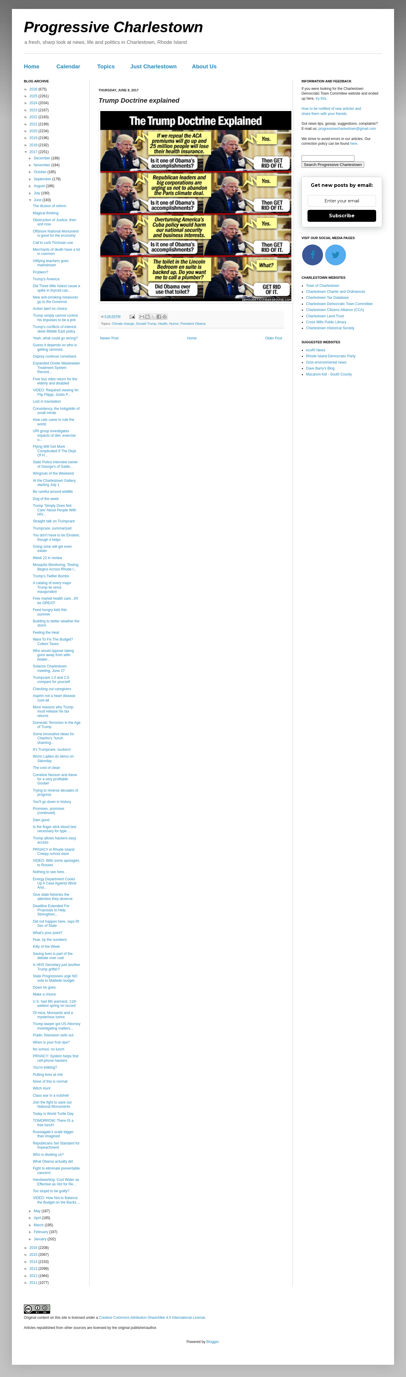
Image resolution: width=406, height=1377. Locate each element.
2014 (34, 1262)
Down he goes (44, 987)
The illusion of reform (49, 206)
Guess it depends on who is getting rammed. (55, 347)
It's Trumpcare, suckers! (52, 749)
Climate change (123, 323)
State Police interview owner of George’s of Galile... (55, 464)
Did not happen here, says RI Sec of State (56, 923)
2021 (34, 124)
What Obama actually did (53, 1161)
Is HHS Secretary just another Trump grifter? (56, 967)
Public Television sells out (53, 1035)
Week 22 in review (47, 558)
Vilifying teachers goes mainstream (51, 263)
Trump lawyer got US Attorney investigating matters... (57, 1026)
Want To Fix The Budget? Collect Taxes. (53, 641)
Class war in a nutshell (51, 1095)
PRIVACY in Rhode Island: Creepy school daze (54, 851)
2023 (34, 110)
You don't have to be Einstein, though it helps (56, 537)
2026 (34, 89)
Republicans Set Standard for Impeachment (56, 1145)
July (37, 193)
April (38, 1218)
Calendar (68, 66)
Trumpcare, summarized (52, 528)
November (42, 165)
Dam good (41, 820)
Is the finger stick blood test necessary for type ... (54, 829)
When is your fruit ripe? (51, 1042)
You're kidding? (45, 1067)
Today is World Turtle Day (53, 1114)
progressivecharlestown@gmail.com (347, 129)
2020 (34, 131)
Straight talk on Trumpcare (54, 521)
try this (321, 98)
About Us (204, 66)
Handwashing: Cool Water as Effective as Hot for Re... (56, 1182)
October (40, 172)
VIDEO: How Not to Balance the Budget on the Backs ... (56, 1200)
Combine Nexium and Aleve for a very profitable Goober (55, 779)
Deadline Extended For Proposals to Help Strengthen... (51, 910)
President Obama (192, 323)
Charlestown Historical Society (330, 328)
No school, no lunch (48, 1049)
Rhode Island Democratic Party (331, 356)
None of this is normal (50, 1081)
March (39, 1225)
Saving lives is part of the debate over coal (53, 956)
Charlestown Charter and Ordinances (335, 292)
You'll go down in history (52, 802)
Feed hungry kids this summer (50, 612)
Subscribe (342, 216)
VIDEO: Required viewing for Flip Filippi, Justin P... (56, 392)
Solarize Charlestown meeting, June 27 (50, 668)
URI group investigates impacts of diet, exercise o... (54, 435)
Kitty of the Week (46, 946)
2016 (34, 1248)
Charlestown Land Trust (325, 316)
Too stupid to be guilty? (51, 1191)
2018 (34, 145)
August (40, 186)
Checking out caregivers (52, 689)
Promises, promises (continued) (48, 811)
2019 (34, 138)
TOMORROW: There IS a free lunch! (53, 1122)
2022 (34, 117)
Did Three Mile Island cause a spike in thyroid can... (56, 288)
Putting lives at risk (48, 1075)
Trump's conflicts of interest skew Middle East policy (54, 329)
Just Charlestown (153, 66)
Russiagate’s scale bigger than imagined (53, 1134)
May (37, 1211)
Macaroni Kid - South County (329, 374)
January (40, 1239)
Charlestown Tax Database (327, 298)
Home (31, 66)
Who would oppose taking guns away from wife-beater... (53, 655)
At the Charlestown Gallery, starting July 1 (54, 483)
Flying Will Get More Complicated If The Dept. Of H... (55, 450)
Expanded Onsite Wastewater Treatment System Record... (56, 367)
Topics (106, 66)
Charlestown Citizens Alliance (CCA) (335, 310)
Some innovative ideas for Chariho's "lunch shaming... (53, 738)
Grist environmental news (326, 362)
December (42, 158)
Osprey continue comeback (54, 356)
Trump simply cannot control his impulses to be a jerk (55, 317)
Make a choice (44, 994)
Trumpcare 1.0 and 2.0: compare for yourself (51, 680)
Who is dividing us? (48, 1155)
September (43, 179)
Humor (174, 323)
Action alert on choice (50, 309)
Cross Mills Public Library (326, 322)
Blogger (212, 1342)
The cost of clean (46, 768)
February (41, 1232)
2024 (34, 103)
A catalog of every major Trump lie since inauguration (52, 587)
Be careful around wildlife (53, 492)
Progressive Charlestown (113, 27)
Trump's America (46, 279)
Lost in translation (47, 401)
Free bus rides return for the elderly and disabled (55, 381)
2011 (34, 1283)
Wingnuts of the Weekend (53, 473)
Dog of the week (46, 499)
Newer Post (109, 338)
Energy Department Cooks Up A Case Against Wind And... (54, 883)
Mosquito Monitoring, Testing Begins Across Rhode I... (56, 567)
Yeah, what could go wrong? (55, 338)
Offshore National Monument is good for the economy (56, 233)
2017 (34, 152)
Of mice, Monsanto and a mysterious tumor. (53, 1015)
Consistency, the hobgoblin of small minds (56, 411)
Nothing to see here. (49, 872)
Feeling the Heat (46, 632)
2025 (34, 96)
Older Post (273, 338)
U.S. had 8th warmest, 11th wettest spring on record (54, 1003)
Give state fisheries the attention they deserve (53, 897)
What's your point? (47, 933)
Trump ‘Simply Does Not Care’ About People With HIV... (54, 510)
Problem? (40, 272)
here (353, 143)
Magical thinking (46, 213)
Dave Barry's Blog (320, 368)
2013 (34, 1269)
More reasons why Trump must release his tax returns (53, 711)
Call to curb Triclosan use (53, 243)
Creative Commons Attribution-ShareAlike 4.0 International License (152, 1318)
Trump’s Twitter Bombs (51, 576)
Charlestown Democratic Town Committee (339, 304)
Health (162, 323)
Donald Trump (146, 323)
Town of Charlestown (322, 286)
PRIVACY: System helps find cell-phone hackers (56, 1058)
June (38, 200)
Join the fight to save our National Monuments (52, 1104)
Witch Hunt (41, 1088)
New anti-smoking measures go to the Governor (55, 299)
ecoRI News (315, 350)
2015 (34, 1255)
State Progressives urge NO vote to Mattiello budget (55, 978)
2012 (34, 1276)
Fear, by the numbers (50, 940)
